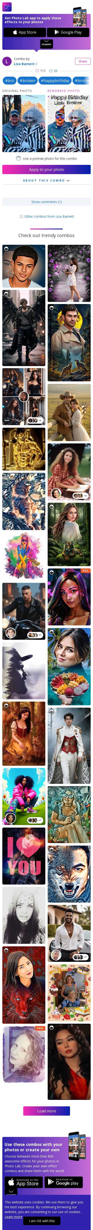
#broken (27, 80)
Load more (46, 1111)
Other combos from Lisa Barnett (46, 216)
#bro (9, 80)
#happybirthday (55, 80)
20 (53, 71)
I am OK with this (42, 1221)
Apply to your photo (46, 169)
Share (83, 61)
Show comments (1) (46, 202)
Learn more (13, 1216)
